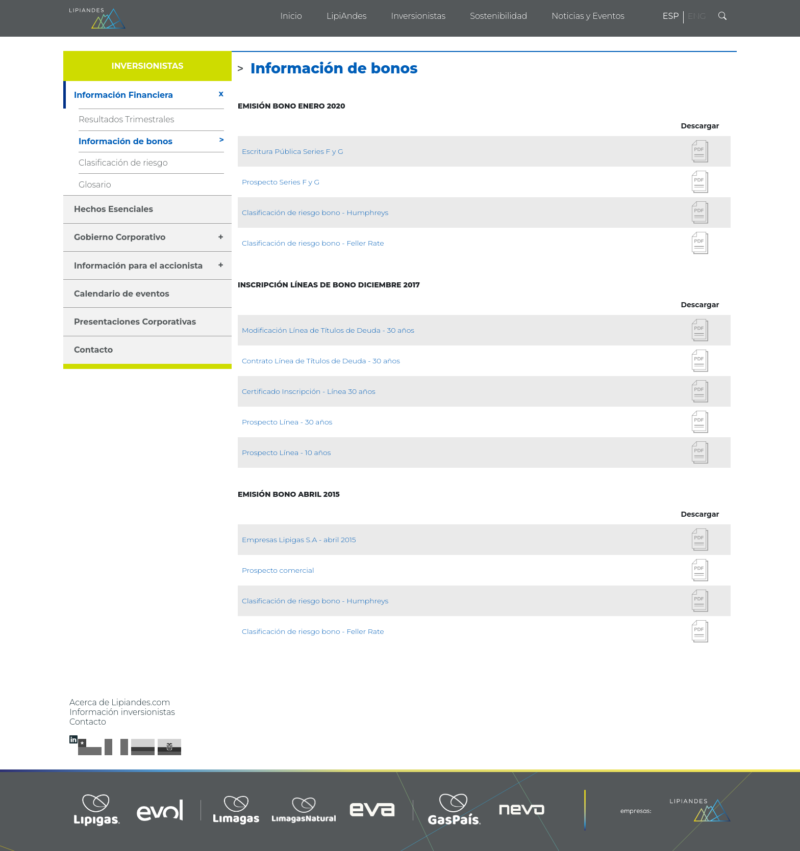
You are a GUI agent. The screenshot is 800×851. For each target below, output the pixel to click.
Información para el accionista (138, 266)
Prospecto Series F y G (280, 182)
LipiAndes (347, 16)
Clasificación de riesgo (123, 163)
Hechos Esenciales (113, 209)
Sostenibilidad (498, 16)
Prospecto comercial (278, 570)
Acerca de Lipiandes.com (119, 702)
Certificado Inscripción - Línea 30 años (309, 391)
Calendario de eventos (121, 294)
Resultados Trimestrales (126, 119)
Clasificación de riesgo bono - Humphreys (315, 212)
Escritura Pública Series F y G (292, 151)
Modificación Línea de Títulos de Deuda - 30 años (328, 330)
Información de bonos (125, 141)
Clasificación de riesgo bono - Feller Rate (313, 243)
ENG (697, 16)
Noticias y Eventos (588, 16)
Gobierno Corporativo (120, 237)
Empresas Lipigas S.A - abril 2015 (299, 539)
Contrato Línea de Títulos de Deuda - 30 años (321, 360)
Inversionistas (418, 16)
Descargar (700, 151)
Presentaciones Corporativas (135, 322)
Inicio (291, 16)
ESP (671, 16)
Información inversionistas (122, 712)
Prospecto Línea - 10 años (286, 452)
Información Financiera (123, 95)
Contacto (93, 350)
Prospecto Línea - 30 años (287, 422)
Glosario (95, 185)
